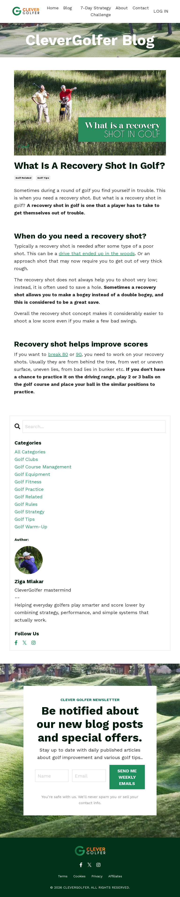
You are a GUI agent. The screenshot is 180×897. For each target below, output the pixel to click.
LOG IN (161, 11)
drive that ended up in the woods (97, 253)
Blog (67, 7)
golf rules (26, 504)
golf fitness (28, 482)
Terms (63, 876)
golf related (23, 178)
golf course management (43, 467)
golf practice (29, 489)
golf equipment (32, 474)
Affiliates (115, 876)
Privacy (96, 876)
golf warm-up (31, 526)
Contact (140, 7)
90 (79, 354)
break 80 (58, 354)
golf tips (43, 178)
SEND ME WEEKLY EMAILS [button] (127, 777)
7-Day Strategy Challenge (95, 11)
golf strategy (29, 511)
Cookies (79, 876)
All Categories (30, 452)
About (122, 7)
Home (53, 7)
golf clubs (26, 459)
